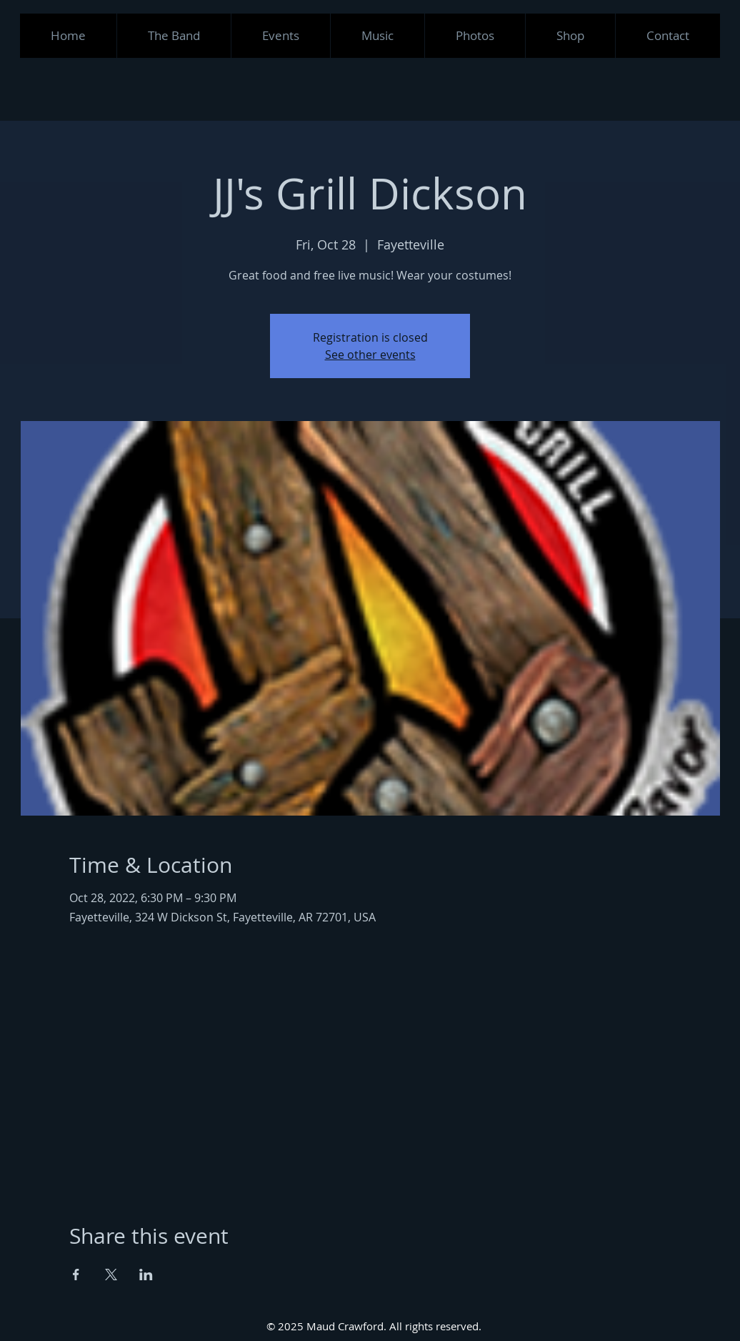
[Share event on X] (111, 1274)
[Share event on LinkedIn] (146, 1274)
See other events (370, 354)
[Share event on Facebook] (76, 1274)
